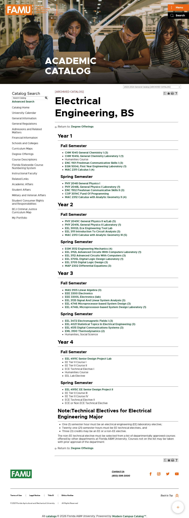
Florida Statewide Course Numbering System (27, 166)
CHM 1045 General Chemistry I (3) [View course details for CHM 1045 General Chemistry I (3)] (86, 152)
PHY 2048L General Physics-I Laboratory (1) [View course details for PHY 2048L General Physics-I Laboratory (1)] (92, 187)
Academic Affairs (22, 184)
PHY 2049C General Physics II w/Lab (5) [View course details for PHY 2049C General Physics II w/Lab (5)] (90, 221)
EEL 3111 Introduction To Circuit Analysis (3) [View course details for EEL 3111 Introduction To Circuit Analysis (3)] (92, 231)
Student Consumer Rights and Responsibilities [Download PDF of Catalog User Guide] (28, 202)
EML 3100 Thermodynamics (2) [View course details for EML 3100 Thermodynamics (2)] (85, 331)
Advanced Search (23, 101)
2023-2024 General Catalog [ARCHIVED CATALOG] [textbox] (147, 87)
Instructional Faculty (24, 173)
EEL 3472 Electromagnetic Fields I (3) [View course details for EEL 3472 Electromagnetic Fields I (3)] (89, 321)
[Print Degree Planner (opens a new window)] (164, 93)
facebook (150, 474)
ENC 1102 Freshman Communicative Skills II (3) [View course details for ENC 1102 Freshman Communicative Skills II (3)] (94, 190)
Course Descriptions (24, 159)
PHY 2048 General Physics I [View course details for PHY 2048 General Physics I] (82, 183)
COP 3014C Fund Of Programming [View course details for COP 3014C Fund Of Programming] (87, 193)
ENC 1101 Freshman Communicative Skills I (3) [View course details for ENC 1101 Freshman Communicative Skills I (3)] (94, 163)
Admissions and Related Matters (27, 131)
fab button (178, 507)
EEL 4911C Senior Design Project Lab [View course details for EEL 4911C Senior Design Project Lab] (88, 358)
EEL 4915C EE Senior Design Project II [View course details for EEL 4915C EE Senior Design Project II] (89, 389)
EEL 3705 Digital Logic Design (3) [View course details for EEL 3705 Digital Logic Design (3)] (86, 262)
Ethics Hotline (67, 495)
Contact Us (118, 471)
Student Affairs (21, 189)
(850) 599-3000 (121, 475)
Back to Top (167, 495)
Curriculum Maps (22, 148)
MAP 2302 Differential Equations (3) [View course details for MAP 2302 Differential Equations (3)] (88, 266)
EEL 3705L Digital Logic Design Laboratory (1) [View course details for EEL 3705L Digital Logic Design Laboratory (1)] (94, 259)
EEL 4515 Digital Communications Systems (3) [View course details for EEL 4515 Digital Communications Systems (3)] (94, 327)
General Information (24, 118)
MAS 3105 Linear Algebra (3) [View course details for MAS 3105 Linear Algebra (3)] (83, 290)
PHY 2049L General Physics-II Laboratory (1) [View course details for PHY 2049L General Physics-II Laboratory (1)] (93, 224)
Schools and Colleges (25, 143)
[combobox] (152, 87)
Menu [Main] (179, 7)
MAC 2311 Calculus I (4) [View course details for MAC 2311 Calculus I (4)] (79, 169)
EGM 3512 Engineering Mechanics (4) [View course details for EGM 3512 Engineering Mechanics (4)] (88, 248)
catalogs (51, 516)
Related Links (20, 179)
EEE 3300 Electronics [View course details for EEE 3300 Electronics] (79, 293)
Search (180, 15)
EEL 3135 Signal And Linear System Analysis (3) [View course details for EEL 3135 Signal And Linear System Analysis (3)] (95, 300)
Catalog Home (20, 107)
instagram (158, 474)
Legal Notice (34, 495)
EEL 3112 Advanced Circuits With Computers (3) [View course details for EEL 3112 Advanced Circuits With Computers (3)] (95, 255)
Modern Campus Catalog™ (129, 516)
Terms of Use (16, 495)
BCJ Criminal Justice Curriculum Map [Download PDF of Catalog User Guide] (24, 211)
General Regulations (24, 123)
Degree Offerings (23, 154)
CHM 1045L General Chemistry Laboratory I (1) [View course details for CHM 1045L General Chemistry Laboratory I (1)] (94, 156)
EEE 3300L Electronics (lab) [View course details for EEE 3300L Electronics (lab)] (83, 297)
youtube (177, 474)
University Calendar (24, 112)
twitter (167, 474)
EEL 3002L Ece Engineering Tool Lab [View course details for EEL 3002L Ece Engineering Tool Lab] (88, 228)
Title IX (51, 495)
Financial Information (25, 137)
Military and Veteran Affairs (29, 195)
